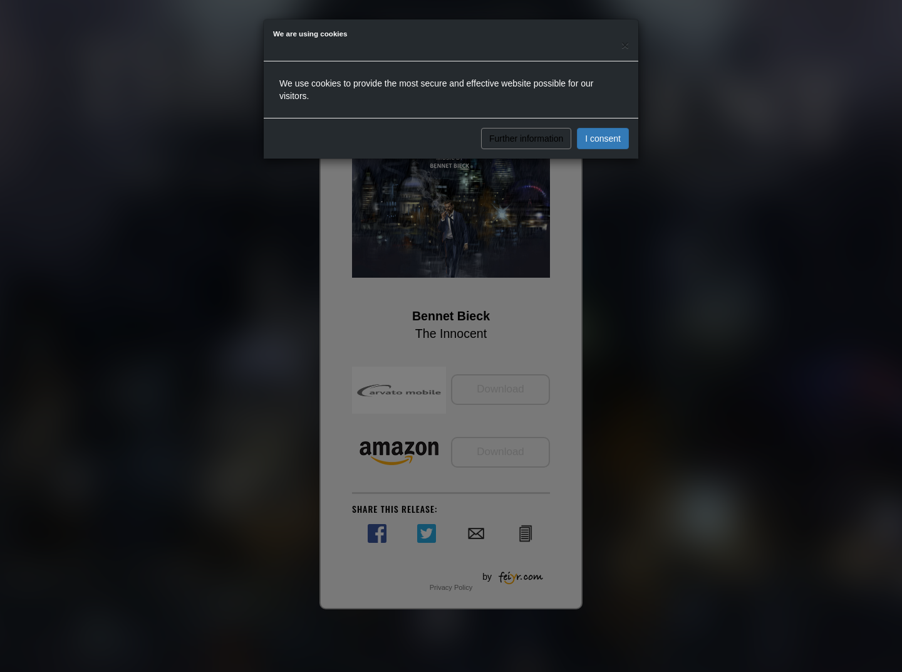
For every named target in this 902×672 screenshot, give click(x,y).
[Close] (625, 44)
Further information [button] (526, 139)
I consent (603, 139)
